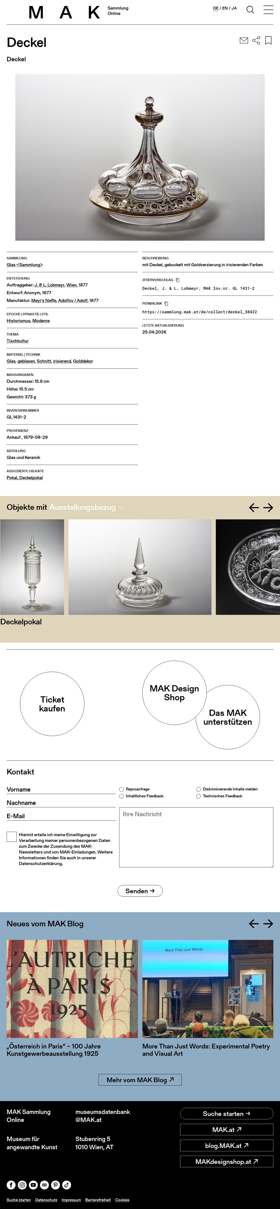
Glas (11, 361)
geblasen (26, 361)
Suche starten (226, 1113)
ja (234, 8)
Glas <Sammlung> (25, 265)
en (225, 8)
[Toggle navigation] (268, 10)
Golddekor (83, 361)
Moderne (41, 321)
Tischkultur (18, 341)
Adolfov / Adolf (72, 300)
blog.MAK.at (226, 1145)
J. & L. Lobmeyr (49, 285)
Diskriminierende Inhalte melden (230, 789)
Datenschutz (46, 1200)
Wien (71, 285)
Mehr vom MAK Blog (140, 1079)
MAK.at (226, 1129)
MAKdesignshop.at (226, 1161)
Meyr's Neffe (43, 300)
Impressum (71, 1200)
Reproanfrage (137, 789)
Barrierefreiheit (98, 1200)
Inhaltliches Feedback (144, 796)
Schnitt (44, 361)
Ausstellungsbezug (82, 507)
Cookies (122, 1200)
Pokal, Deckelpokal (25, 477)
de (215, 8)
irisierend (62, 361)
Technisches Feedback (222, 796)
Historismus (18, 321)
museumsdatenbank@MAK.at (102, 1116)
